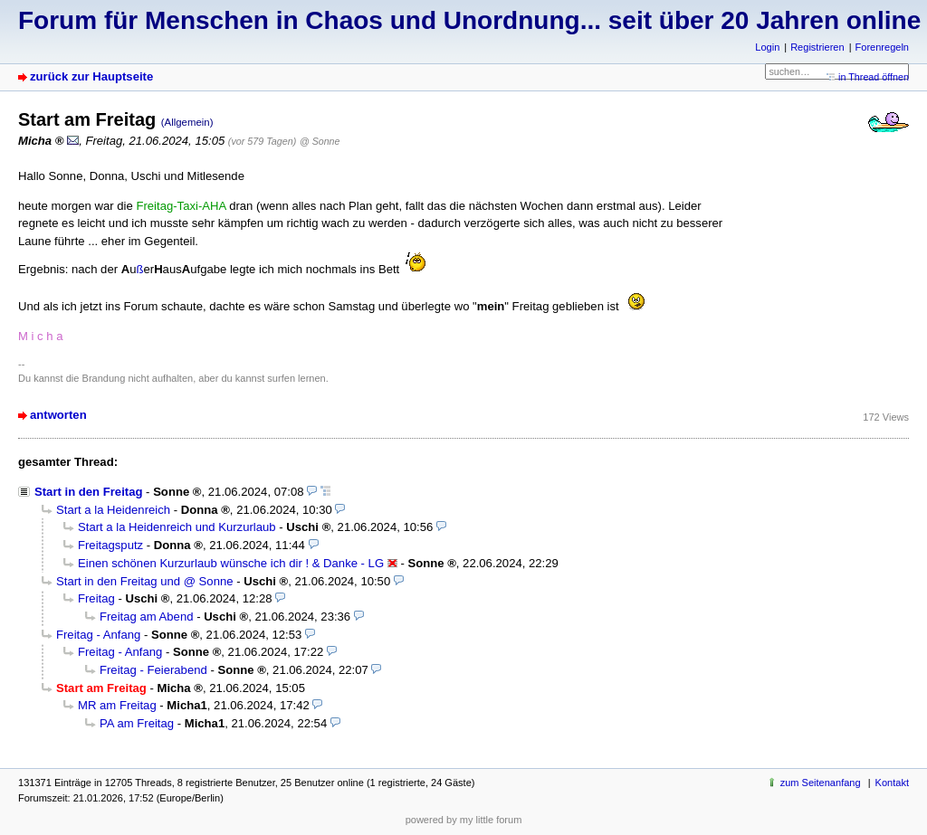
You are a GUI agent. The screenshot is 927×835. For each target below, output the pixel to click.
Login (767, 47)
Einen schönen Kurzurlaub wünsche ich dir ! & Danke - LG (231, 563)
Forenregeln (882, 47)
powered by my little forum (464, 819)
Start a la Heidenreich (113, 510)
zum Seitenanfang (820, 782)
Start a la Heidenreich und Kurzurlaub (177, 527)
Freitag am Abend (146, 616)
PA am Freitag (137, 723)
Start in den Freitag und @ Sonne (145, 581)
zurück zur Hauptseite (91, 76)
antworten (58, 415)
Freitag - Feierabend (153, 670)
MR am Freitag (117, 705)
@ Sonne (319, 141)
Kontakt (892, 782)
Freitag (96, 598)
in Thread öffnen (873, 76)
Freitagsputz (110, 545)
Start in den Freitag (88, 491)
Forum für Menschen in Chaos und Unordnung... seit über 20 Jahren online (469, 20)
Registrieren (817, 47)
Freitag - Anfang (98, 634)
